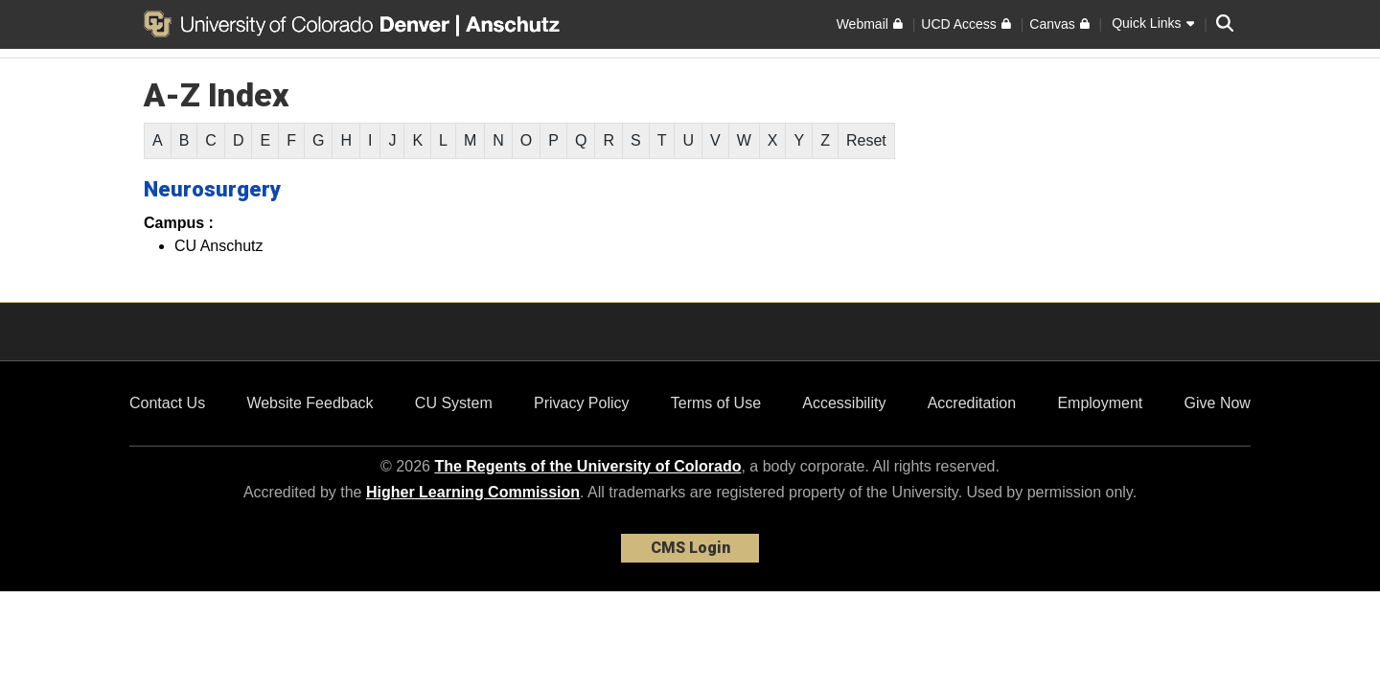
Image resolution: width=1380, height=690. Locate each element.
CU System (454, 403)
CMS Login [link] (690, 548)
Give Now (1217, 403)
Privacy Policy (582, 403)
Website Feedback (309, 403)
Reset (866, 140)
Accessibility (844, 403)
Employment (1099, 403)
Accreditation (972, 403)
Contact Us (167, 403)
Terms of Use (716, 403)
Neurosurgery (212, 189)
